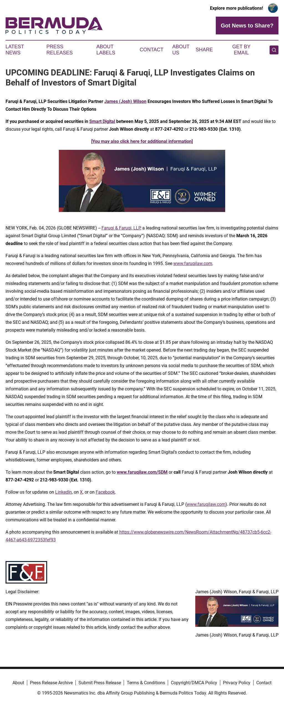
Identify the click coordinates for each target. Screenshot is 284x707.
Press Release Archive (51, 682)
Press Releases (59, 49)
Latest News (15, 49)
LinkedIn (63, 492)
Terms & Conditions (146, 682)
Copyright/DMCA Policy (194, 682)
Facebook (105, 492)
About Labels (106, 49)
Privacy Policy (236, 682)
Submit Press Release (99, 682)
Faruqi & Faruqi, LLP (121, 228)
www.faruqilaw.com (192, 263)
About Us (180, 49)
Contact (151, 49)
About (18, 682)
